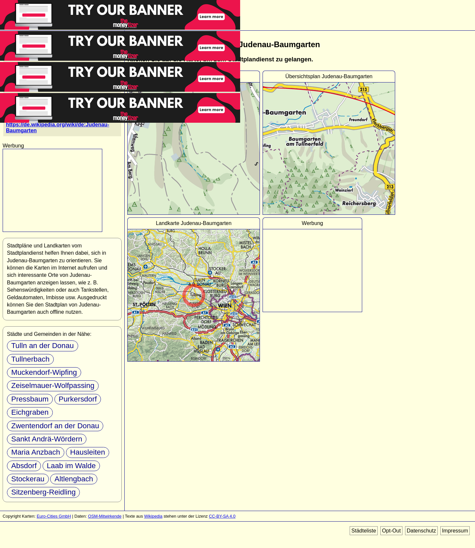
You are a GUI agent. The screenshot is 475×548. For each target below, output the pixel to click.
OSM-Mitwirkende (105, 516)
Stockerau (28, 479)
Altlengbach (73, 479)
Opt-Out (391, 530)
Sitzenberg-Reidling (43, 492)
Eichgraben (29, 412)
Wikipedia (153, 516)
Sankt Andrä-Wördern (46, 439)
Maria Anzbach (35, 452)
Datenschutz (421, 530)
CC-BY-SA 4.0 (222, 516)
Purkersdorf (78, 399)
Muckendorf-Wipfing (44, 372)
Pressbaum (29, 399)
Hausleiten (87, 452)
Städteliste (363, 530)
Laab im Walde (71, 466)
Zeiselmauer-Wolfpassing (52, 385)
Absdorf (24, 466)
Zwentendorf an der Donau (55, 426)
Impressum (455, 530)
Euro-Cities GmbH (54, 516)
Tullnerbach (30, 359)
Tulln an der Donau (42, 345)
